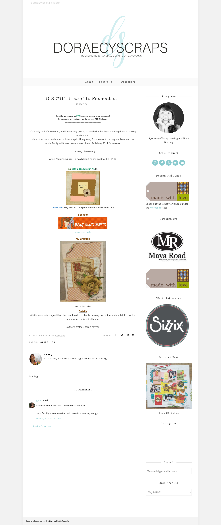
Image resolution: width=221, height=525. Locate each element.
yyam (39, 400)
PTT (78, 116)
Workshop (155, 207)
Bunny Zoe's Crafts (83, 232)
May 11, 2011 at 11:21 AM (48, 418)
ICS (53, 342)
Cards (44, 342)
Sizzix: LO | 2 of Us (169, 413)
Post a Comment (42, 426)
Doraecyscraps (40, 521)
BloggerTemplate (62, 521)
